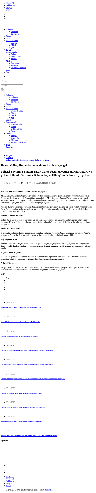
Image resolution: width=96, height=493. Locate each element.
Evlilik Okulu (16, 56)
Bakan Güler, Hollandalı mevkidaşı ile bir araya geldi (27, 160)
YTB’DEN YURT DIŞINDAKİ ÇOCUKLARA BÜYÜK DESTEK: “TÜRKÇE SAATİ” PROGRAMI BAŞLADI (33, 379)
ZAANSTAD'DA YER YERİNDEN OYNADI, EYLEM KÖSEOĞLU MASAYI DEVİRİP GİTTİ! (29, 436)
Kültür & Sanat (12, 41)
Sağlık (8, 50)
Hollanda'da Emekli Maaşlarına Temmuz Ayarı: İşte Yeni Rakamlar (20, 322)
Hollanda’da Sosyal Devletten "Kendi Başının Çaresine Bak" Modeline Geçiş (23, 407)
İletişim (9, 8)
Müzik (13, 45)
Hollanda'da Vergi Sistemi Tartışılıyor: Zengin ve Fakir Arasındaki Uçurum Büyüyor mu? (26, 364)
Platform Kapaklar (18, 68)
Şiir (12, 47)
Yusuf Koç (49, 490)
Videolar (14, 65)
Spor (8, 70)
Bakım (13, 54)
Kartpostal (15, 63)
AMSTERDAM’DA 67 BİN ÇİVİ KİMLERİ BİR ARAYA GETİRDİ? (21, 307)
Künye (8, 10)
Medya (9, 61)
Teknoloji (15, 34)
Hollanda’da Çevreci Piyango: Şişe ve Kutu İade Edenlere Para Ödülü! (21, 393)
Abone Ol (10, 3)
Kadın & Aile (11, 52)
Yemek (14, 59)
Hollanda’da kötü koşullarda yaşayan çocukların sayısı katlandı (19, 336)
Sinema (14, 43)
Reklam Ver (11, 5)
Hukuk (9, 38)
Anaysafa (10, 155)
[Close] (2, 90)
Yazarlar (9, 72)
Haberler (9, 29)
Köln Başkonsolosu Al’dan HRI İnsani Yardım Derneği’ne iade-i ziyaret (21, 421)
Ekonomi (14, 32)
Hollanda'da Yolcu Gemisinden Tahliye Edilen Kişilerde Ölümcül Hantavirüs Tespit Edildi (27, 350)
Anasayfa (10, 476)
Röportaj (9, 36)
